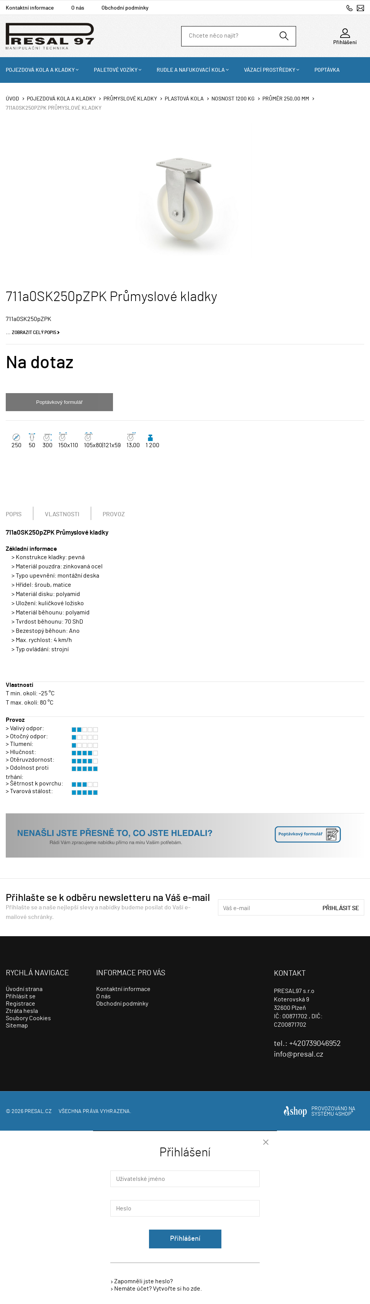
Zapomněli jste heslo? (143, 1281)
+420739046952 (349, 8)
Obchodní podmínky (125, 8)
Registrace (20, 1004)
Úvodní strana (24, 989)
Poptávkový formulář (59, 402)
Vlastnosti (62, 514)
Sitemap (17, 1025)
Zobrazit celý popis (34, 332)
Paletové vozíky (116, 70)
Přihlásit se (341, 908)
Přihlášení (185, 1238)
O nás (77, 8)
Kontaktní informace (30, 8)
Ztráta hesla (22, 1011)
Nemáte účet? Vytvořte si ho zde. (158, 1289)
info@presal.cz (360, 8)
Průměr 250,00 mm (285, 99)
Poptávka (327, 70)
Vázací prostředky (269, 70)
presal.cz (38, 1111)
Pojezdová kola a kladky (40, 70)
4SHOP (344, 1114)
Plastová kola (184, 99)
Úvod (12, 99)
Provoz (114, 514)
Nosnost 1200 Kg (233, 99)
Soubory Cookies (28, 1018)
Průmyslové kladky (130, 99)
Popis (13, 514)
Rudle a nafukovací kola (191, 70)
